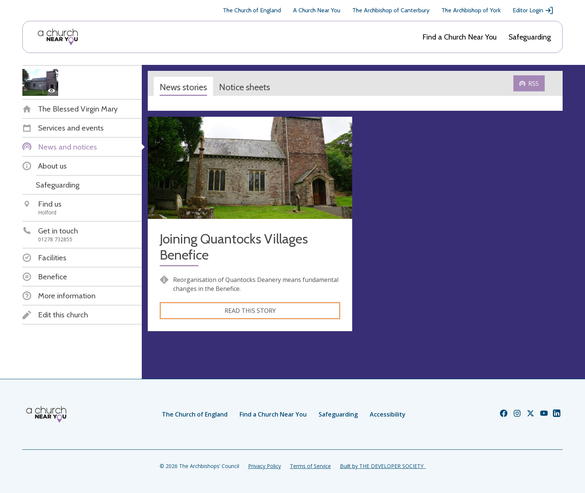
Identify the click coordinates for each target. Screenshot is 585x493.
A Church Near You (316, 10)
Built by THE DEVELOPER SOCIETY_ (383, 466)
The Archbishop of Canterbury (390, 10)
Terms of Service (310, 466)
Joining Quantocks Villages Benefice (234, 247)
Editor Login (533, 10)
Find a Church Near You (459, 36)
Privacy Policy (264, 466)
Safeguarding (530, 36)
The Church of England (252, 10)
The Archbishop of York (471, 10)
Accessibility (388, 414)
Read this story (250, 311)
